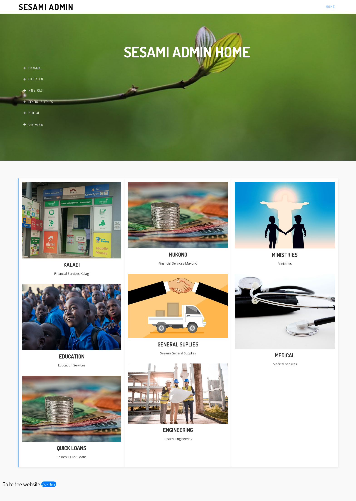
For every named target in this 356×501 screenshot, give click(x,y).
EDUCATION (33, 79)
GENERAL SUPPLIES (38, 102)
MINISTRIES (33, 90)
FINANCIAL (32, 68)
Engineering (33, 124)
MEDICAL (31, 113)
